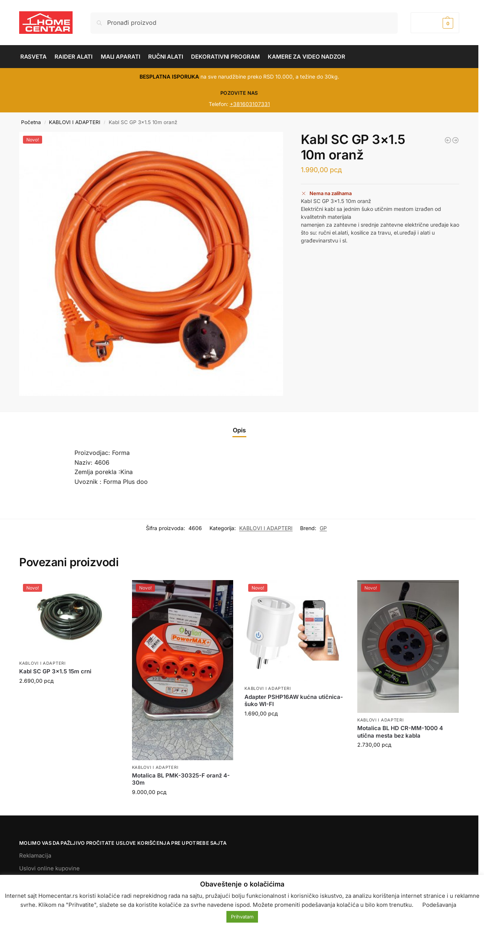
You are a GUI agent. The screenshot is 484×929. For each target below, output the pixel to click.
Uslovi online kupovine (49, 868)
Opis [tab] (239, 430)
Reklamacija (35, 855)
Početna (31, 122)
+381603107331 (250, 104)
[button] (435, 22)
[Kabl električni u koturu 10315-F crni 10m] (448, 140)
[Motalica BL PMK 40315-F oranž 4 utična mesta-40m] (455, 140)
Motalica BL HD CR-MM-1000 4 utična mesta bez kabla (400, 731)
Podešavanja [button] (439, 904)
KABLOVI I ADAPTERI (74, 122)
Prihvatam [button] (242, 917)
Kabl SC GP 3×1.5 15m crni (55, 671)
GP (323, 528)
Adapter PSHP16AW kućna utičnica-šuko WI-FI (293, 700)
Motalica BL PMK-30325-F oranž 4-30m (181, 779)
